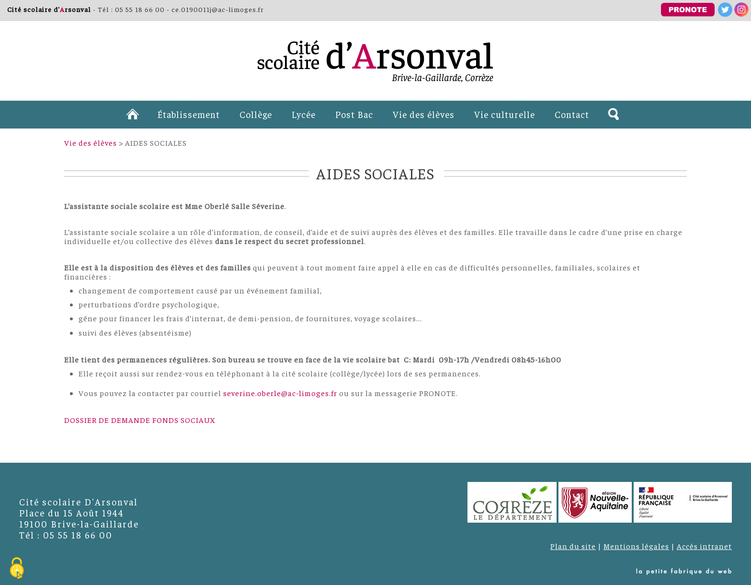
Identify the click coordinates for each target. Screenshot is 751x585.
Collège (255, 114)
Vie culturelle (504, 114)
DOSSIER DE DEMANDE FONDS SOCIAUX (139, 419)
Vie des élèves (424, 114)
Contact (572, 114)
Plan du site (573, 545)
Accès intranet (704, 545)
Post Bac (354, 114)
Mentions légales (636, 545)
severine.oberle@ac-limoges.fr (280, 393)
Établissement (188, 114)
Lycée (304, 114)
